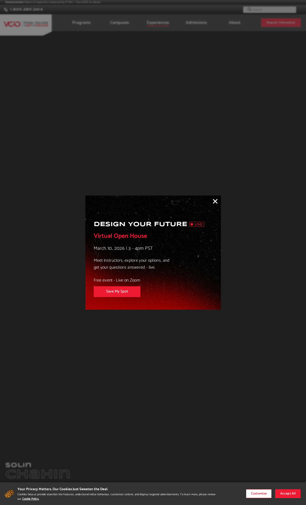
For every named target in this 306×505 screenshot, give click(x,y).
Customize (259, 493)
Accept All (287, 493)
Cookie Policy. (30, 499)
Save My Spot (117, 291)
